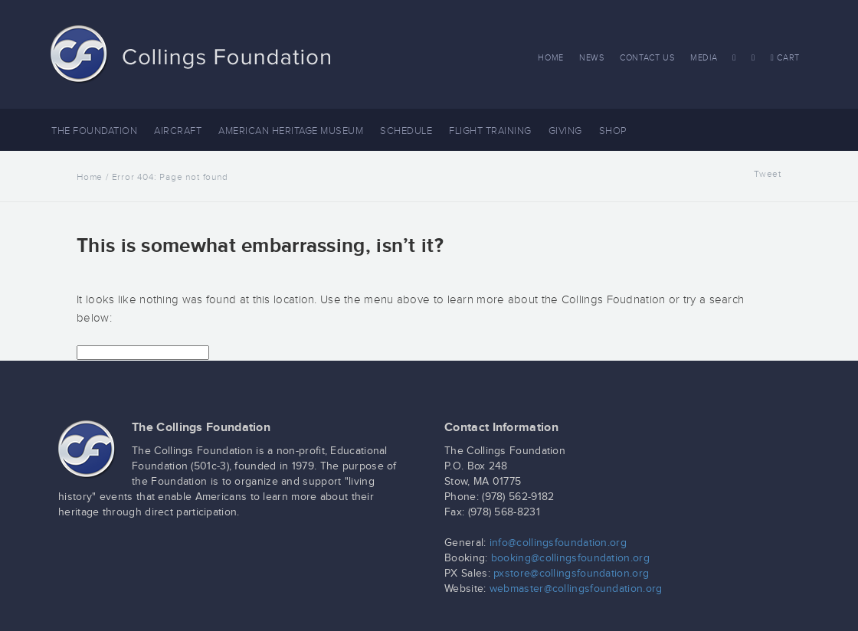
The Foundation (94, 131)
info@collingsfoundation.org (558, 543)
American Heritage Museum (290, 131)
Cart (785, 58)
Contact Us (647, 58)
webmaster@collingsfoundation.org (576, 589)
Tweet (767, 173)
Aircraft (177, 131)
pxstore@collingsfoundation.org (571, 573)
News (591, 58)
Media (704, 58)
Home (551, 58)
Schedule (406, 131)
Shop (613, 131)
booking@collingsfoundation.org (570, 558)
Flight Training (490, 131)
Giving (565, 131)
